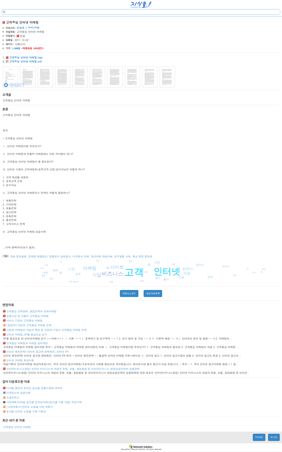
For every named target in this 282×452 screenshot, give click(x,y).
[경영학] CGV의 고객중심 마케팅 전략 (28, 325)
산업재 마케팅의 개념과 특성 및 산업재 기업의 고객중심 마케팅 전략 (46, 330)
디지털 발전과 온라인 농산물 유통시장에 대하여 (34, 388)
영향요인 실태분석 (60, 256)
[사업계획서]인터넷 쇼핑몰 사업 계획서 (29, 407)
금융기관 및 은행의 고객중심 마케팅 (27, 316)
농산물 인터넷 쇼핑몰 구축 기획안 (26, 411)
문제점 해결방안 (37, 256)
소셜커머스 (12, 397)
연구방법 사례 (122, 256)
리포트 (20, 28)
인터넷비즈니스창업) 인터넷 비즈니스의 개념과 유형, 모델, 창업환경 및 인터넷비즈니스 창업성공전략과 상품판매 (73, 369)
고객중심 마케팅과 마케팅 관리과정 (27, 343)
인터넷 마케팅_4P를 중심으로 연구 (26, 334)
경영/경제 (33, 28)
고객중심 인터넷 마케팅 (17, 427)
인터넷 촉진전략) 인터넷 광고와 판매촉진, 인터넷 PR (37, 351)
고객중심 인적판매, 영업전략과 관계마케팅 (31, 311)
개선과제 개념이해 (101, 256)
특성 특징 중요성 (142, 256)
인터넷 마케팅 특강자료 (20, 360)
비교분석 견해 (80, 256)
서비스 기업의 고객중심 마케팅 (24, 320)
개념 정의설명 (18, 256)
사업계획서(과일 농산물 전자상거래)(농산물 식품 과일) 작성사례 (44, 402)
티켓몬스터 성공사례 (18, 393)
